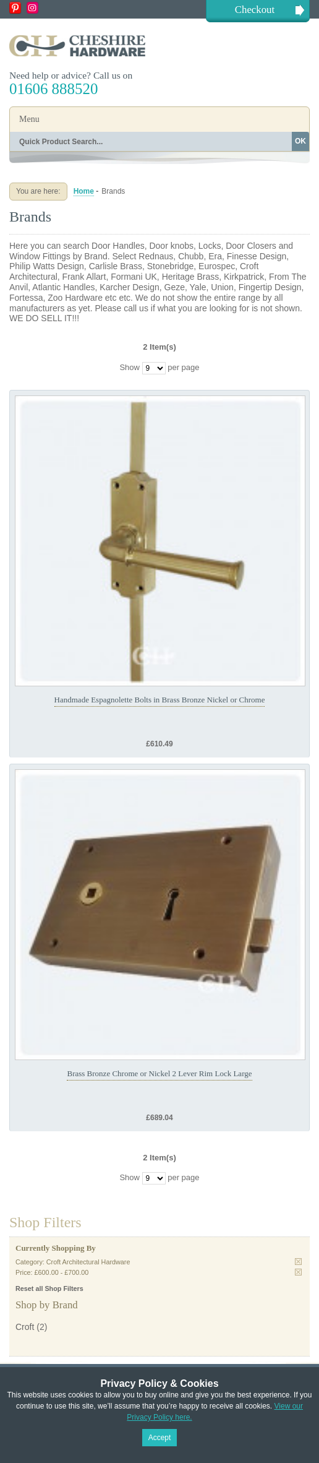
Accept (159, 1437)
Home (84, 191)
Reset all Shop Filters (49, 1288)
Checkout (254, 9)
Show (129, 367)
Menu (29, 119)
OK (300, 141)
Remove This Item (298, 1261)
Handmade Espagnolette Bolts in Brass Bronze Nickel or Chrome (159, 699)
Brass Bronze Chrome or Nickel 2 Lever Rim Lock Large (159, 1073)
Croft (24, 1327)
